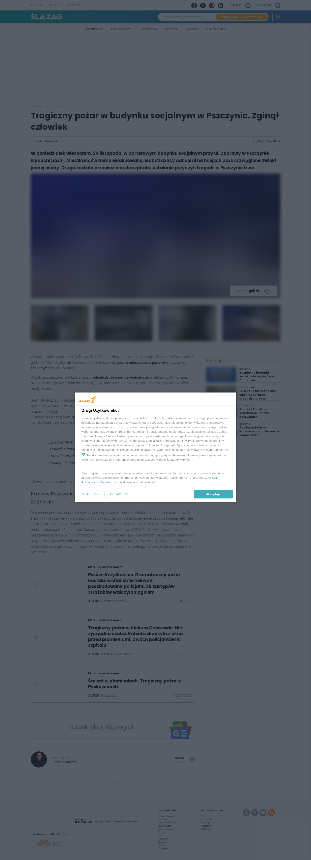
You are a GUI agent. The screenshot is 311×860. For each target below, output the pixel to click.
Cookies (105, 482)
